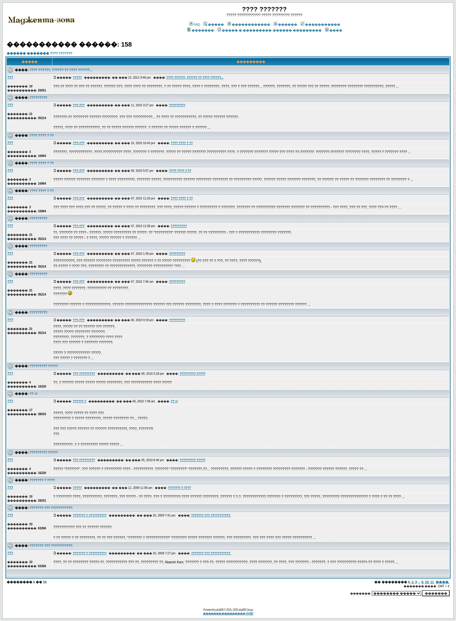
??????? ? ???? (42, 480)
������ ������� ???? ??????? (39, 53)
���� (333, 30)
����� (214, 24)
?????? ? (79, 401)
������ (285, 24)
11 (432, 582)
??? (10, 77)
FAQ (194, 24)
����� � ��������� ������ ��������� (269, 30)
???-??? (79, 105)
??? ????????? (84, 373)
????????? (38, 97)
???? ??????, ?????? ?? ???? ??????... (61, 70)
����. (442, 582)
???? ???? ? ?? (42, 135)
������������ (248, 24)
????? (77, 77)
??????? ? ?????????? (90, 515)
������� (200, 30)
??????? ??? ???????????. (51, 507)
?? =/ (33, 393)
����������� (320, 24)
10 (426, 582)
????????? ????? (44, 366)
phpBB (219, 609)
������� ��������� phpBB (228, 613)
